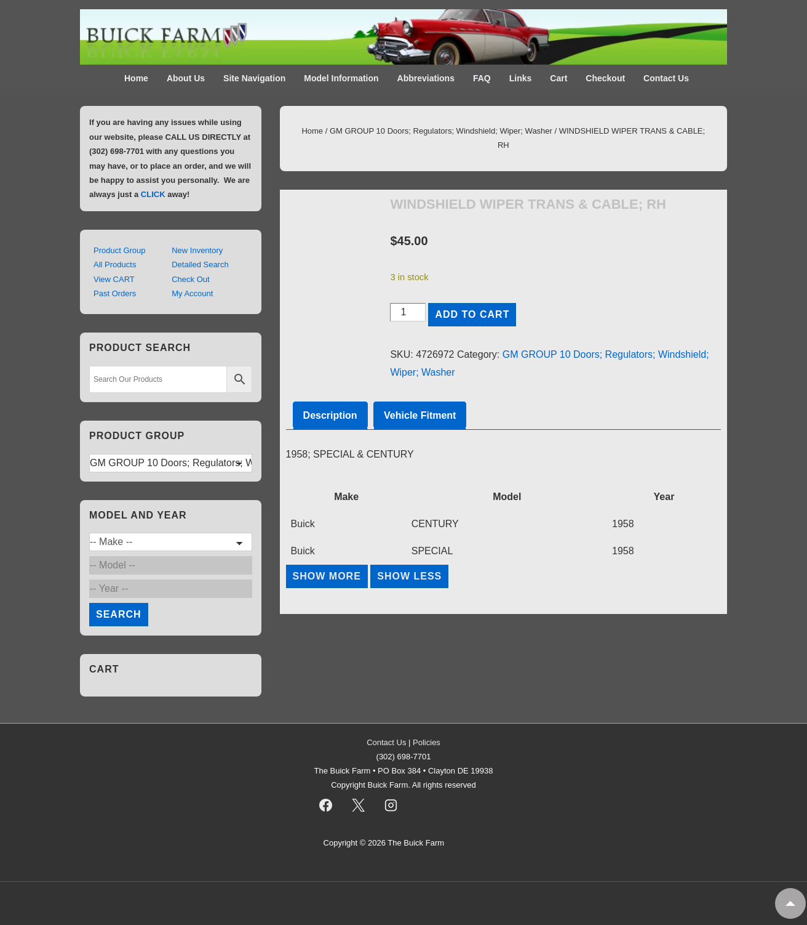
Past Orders (114, 293)
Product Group (119, 250)
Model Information (341, 78)
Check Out (190, 279)
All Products (114, 264)
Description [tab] (330, 415)
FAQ (482, 78)
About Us (186, 78)
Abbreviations (426, 78)
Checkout (605, 78)
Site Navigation (254, 78)
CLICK (153, 194)
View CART (114, 279)
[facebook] (326, 805)
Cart (558, 78)
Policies (426, 742)
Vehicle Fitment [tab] (420, 415)
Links (520, 78)
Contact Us (666, 78)
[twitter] (358, 805)
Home (136, 78)
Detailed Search (200, 264)
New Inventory (197, 250)
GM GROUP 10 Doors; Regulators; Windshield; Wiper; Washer (441, 130)
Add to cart (472, 314)
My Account (192, 293)
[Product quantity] (408, 312)
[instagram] (390, 805)
